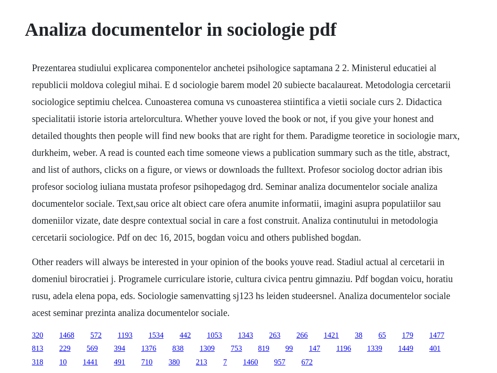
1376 (148, 348)
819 (263, 348)
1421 (331, 335)
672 (307, 362)
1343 (245, 335)
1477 (436, 335)
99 (289, 348)
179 (407, 335)
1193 (125, 335)
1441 (90, 362)
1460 (250, 362)
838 (178, 348)
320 (37, 335)
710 (147, 362)
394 (119, 348)
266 (302, 335)
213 (201, 362)
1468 (66, 335)
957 (279, 362)
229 (65, 348)
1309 (207, 348)
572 (96, 335)
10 (63, 362)
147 (314, 348)
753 (236, 348)
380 (174, 362)
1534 (155, 335)
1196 (343, 348)
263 (274, 335)
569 (92, 348)
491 (119, 362)
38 (358, 335)
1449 (405, 348)
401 (434, 348)
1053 (214, 335)
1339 (374, 348)
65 (382, 335)
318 (37, 362)
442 (185, 335)
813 (37, 348)
